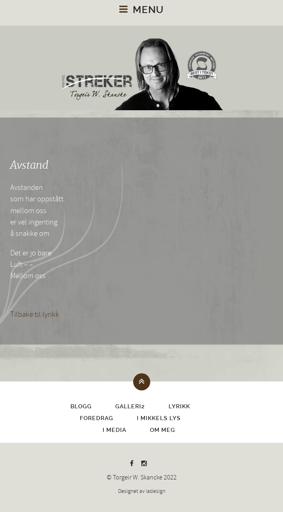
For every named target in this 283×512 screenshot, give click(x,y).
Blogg (81, 406)
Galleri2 (130, 406)
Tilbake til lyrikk (34, 314)
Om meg (162, 430)
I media (114, 430)
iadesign (155, 491)
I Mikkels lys (159, 418)
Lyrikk (179, 406)
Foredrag (96, 418)
